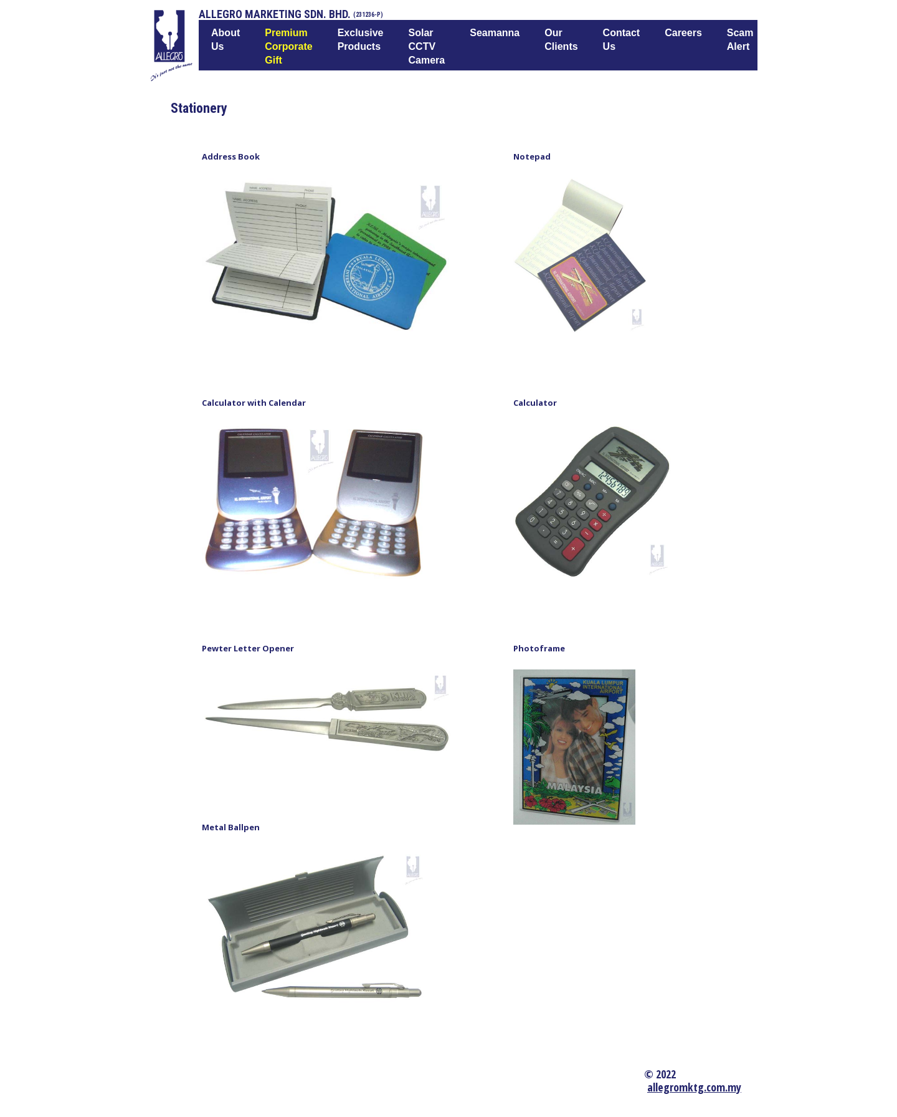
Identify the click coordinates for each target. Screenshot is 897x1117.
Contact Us (621, 39)
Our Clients (560, 39)
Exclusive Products (361, 39)
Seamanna (495, 32)
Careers (683, 32)
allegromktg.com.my (694, 1087)
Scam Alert (740, 39)
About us (225, 39)
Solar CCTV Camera (427, 46)
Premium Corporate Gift (288, 46)
